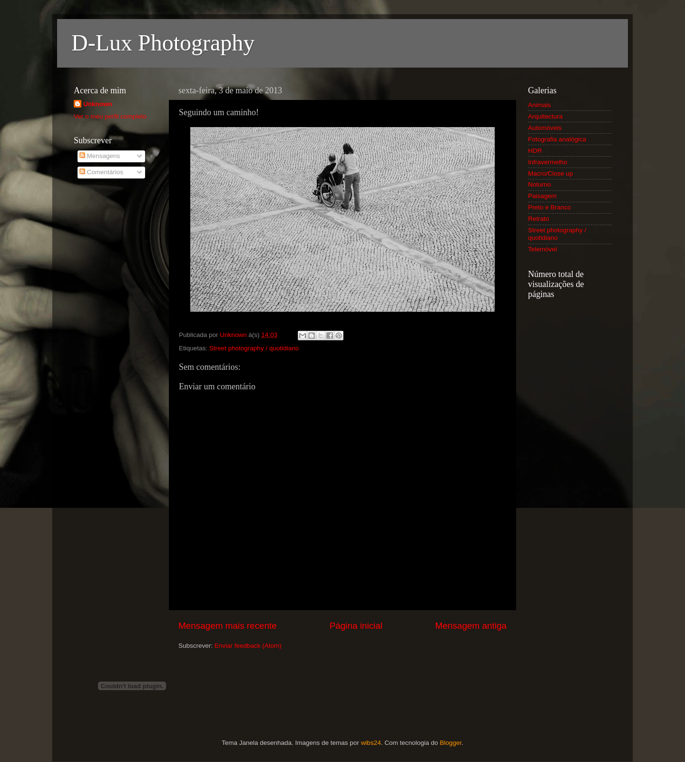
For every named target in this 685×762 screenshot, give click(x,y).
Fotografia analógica (557, 139)
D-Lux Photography (162, 42)
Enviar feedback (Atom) (248, 645)
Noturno (539, 184)
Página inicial (356, 626)
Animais (539, 105)
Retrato (538, 218)
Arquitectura (545, 116)
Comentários (101, 172)
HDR (535, 150)
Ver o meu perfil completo (110, 116)
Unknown (97, 104)
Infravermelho (548, 162)
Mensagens (99, 155)
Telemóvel (542, 249)
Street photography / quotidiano (254, 348)
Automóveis (545, 127)
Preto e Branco (549, 207)
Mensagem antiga (471, 626)
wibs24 (371, 742)
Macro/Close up (550, 173)
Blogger (450, 742)
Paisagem (542, 195)
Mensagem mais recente (227, 626)
